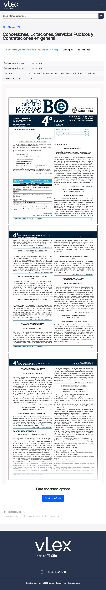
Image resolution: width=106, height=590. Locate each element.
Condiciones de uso (34, 583)
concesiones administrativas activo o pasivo (22, 516)
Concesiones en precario (54, 516)
